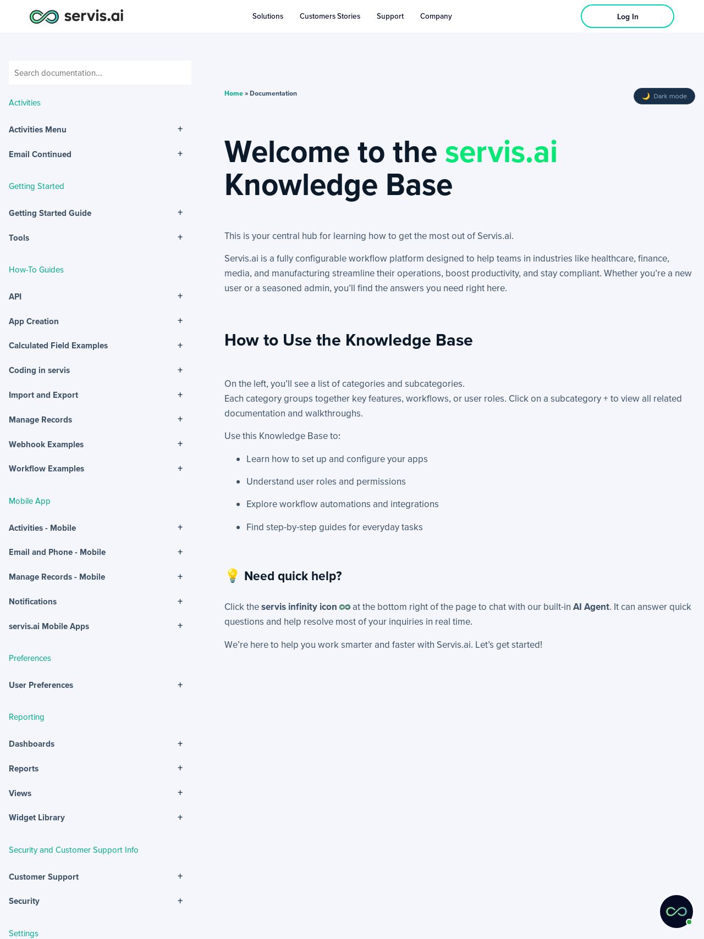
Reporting (27, 716)
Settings (23, 933)
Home (233, 93)
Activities (25, 102)
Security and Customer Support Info (74, 849)
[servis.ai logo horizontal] (76, 16)
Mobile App (30, 500)
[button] (676, 911)
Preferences (30, 658)
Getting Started (36, 186)
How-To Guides (36, 269)
